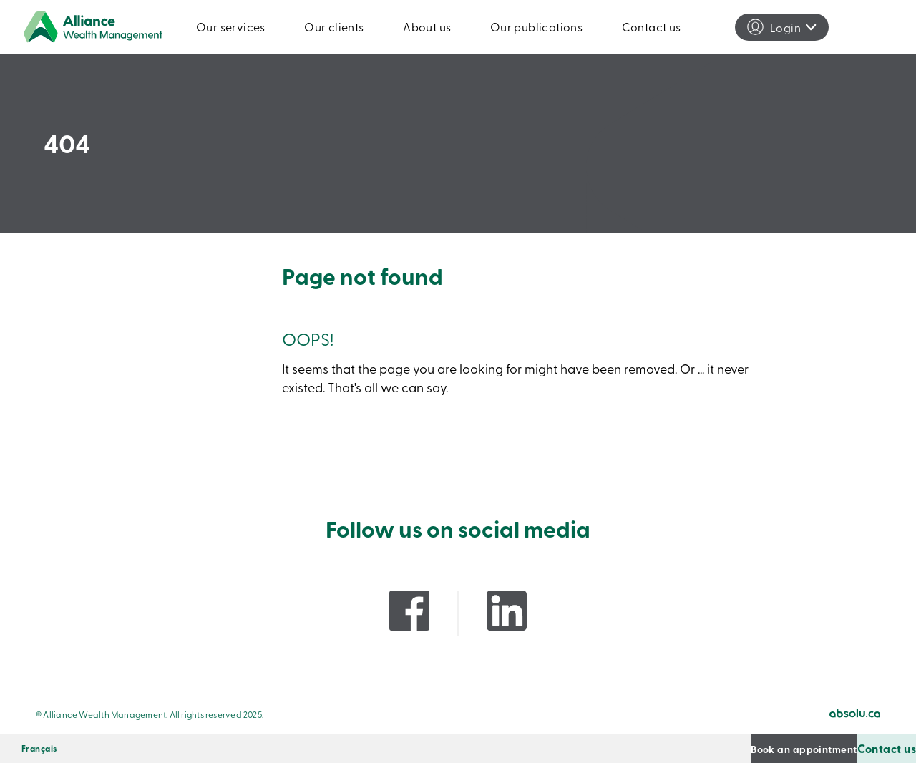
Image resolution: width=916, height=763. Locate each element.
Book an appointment (719, 748)
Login (785, 27)
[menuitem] (39, 748)
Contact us (651, 26)
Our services (230, 26)
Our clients (334, 26)
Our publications (536, 26)
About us (427, 26)
